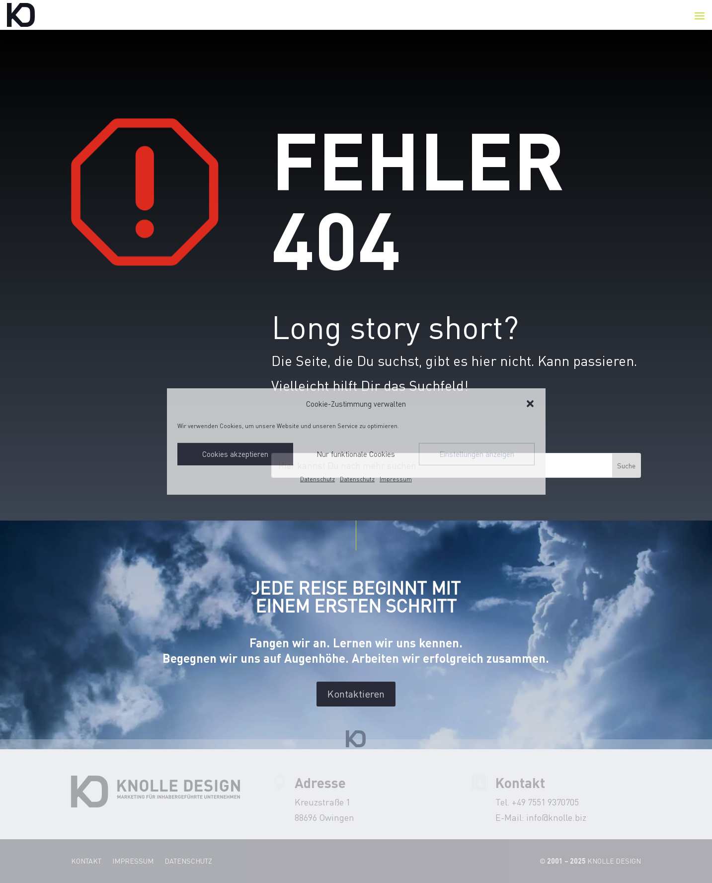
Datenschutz (317, 479)
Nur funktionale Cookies (355, 453)
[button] (530, 404)
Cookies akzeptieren (235, 453)
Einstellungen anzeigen (476, 453)
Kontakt (86, 861)
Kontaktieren (356, 694)
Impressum (396, 479)
